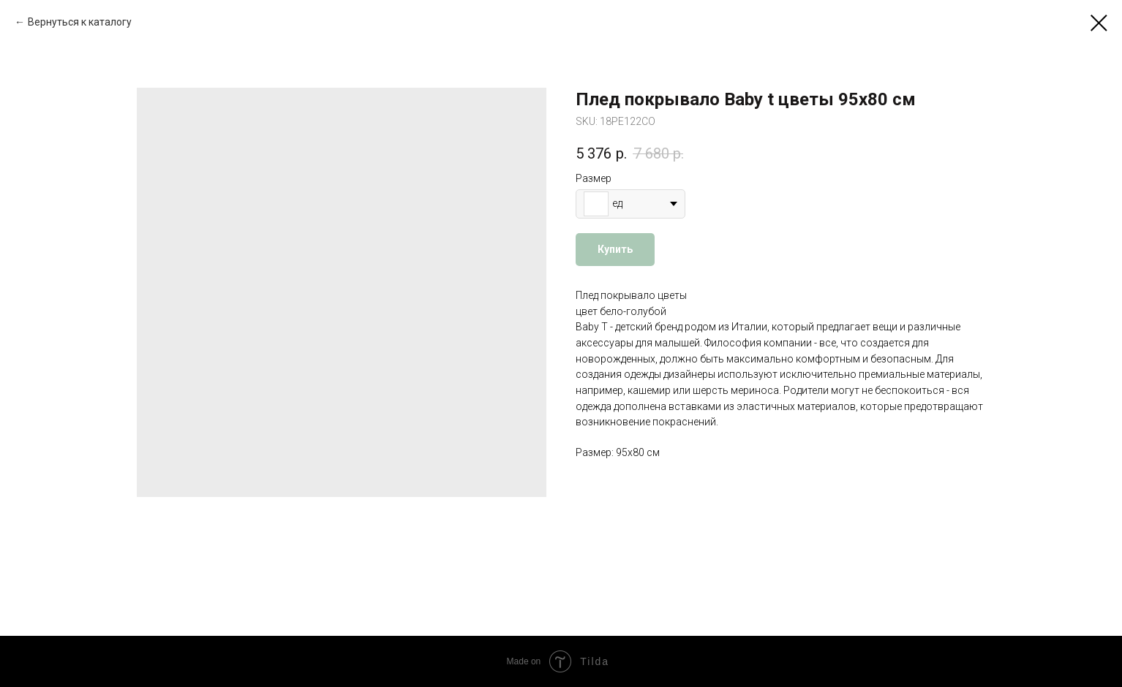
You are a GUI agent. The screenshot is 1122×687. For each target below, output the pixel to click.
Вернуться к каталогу (80, 22)
